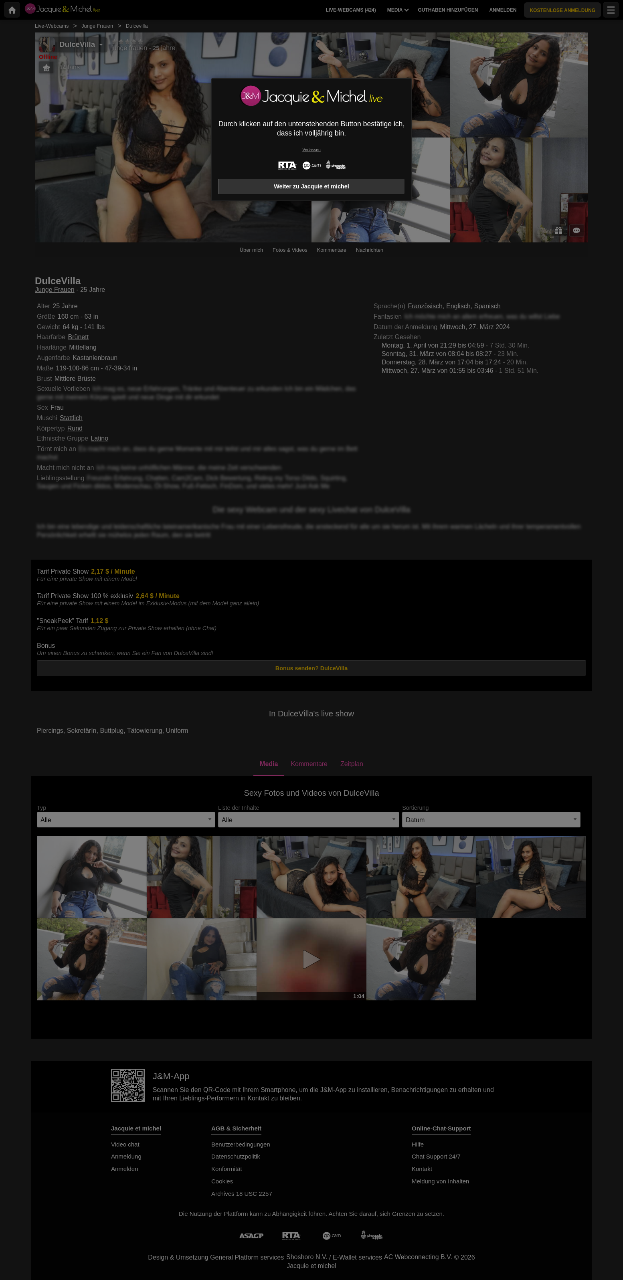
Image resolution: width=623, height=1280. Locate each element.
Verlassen (311, 150)
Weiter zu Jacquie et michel (311, 186)
